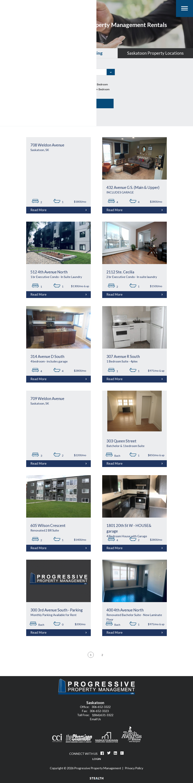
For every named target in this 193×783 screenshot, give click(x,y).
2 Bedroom (99, 84)
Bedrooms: (72, 79)
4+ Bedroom (100, 89)
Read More (38, 210)
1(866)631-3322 (102, 715)
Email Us (95, 719)
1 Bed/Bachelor (77, 84)
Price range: (12, 95)
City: (68, 65)
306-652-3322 (101, 707)
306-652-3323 (99, 711)
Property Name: (15, 65)
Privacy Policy (134, 768)
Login (96, 758)
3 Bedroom (74, 89)
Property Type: (14, 79)
